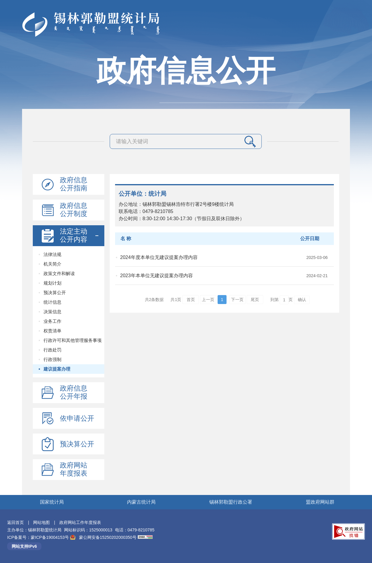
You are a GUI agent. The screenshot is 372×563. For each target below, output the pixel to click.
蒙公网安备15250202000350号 (108, 537)
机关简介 (52, 263)
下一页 (237, 299)
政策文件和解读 (59, 273)
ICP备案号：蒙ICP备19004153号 (38, 537)
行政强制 (52, 359)
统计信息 (52, 302)
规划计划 (52, 283)
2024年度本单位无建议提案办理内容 (159, 257)
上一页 (208, 299)
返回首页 (15, 522)
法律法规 (52, 254)
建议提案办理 (57, 368)
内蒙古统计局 (141, 502)
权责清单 (52, 330)
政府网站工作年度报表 (80, 522)
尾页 (255, 299)
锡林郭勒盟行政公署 (230, 502)
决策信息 (52, 311)
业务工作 (52, 321)
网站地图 (41, 522)
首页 (191, 299)
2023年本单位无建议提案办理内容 (156, 275)
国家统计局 (52, 502)
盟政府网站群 (320, 502)
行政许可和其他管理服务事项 (73, 340)
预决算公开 (55, 292)
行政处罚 (52, 349)
